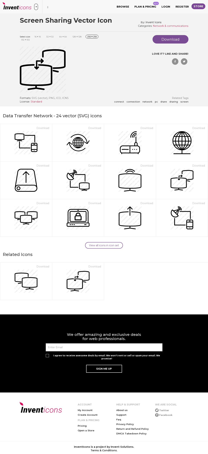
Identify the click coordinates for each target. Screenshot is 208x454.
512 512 (25, 39)
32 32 (50, 36)
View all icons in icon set (104, 245)
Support (121, 414)
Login (166, 6)
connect (119, 102)
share (163, 102)
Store (198, 6)
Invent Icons (153, 22)
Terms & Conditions (104, 450)
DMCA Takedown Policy (131, 433)
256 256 (92, 36)
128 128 (77, 36)
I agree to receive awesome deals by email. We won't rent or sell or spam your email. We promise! (106, 357)
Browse (123, 6)
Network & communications (170, 26)
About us (122, 410)
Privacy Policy (125, 424)
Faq (118, 419)
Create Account (87, 414)
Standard (36, 101)
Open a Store (86, 430)
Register (182, 6)
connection (133, 102)
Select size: (25, 36)
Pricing (82, 425)
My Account (85, 410)
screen (184, 102)
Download (42, 128)
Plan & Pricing (146, 5)
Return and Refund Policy (132, 428)
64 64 (63, 36)
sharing (173, 102)
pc (156, 102)
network (147, 102)
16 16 (37, 36)
